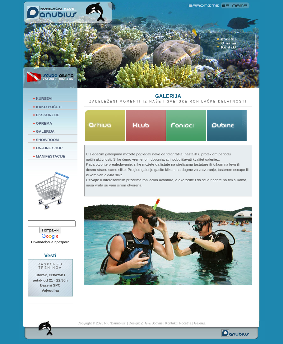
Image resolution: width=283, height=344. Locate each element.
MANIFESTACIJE (50, 156)
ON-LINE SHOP (49, 148)
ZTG (143, 323)
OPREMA (44, 123)
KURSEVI (44, 98)
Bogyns (156, 323)
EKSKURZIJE (47, 115)
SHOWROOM (47, 140)
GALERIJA (45, 131)
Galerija (200, 323)
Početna (228, 39)
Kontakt (228, 47)
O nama (228, 43)
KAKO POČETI (49, 107)
